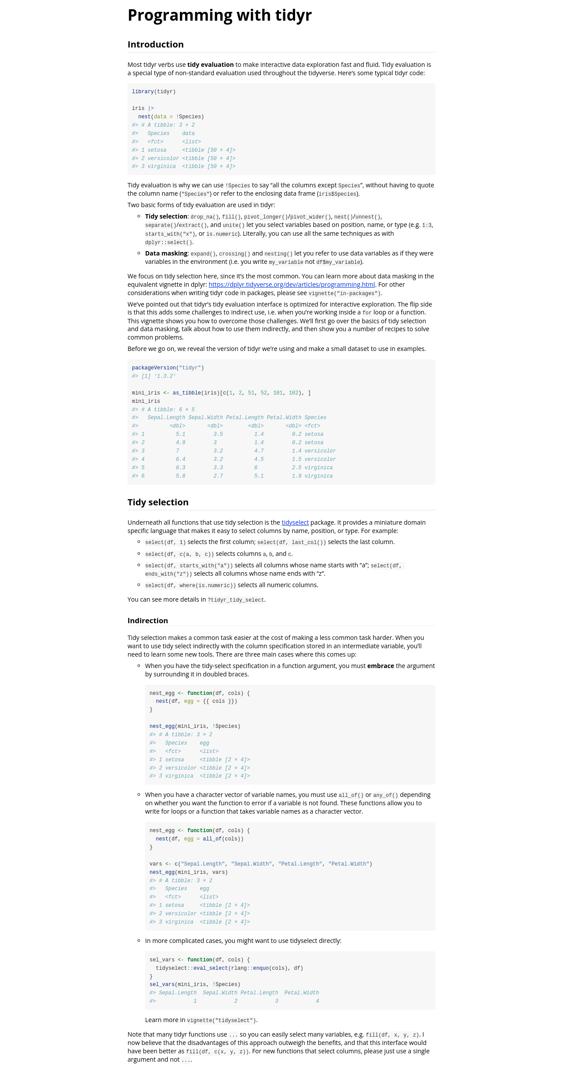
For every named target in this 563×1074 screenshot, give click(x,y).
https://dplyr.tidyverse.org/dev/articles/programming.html (291, 285)
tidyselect (295, 524)
